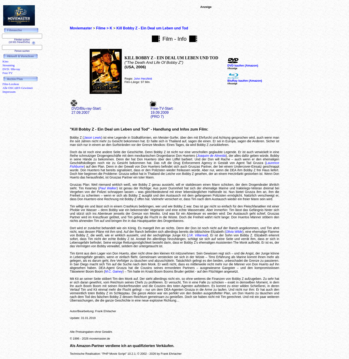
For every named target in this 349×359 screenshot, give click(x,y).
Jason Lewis (92, 137)
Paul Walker (108, 188)
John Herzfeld (143, 78)
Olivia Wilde (234, 231)
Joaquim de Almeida (211, 155)
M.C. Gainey (114, 271)
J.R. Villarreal (197, 235)
